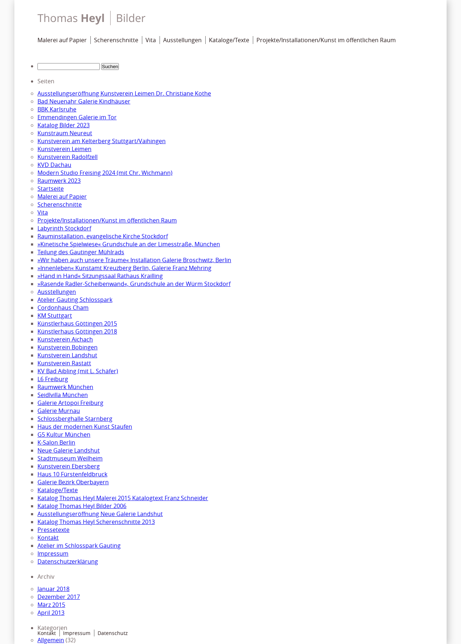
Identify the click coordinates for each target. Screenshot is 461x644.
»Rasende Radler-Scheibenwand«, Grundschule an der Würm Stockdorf (133, 284)
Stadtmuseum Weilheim (70, 458)
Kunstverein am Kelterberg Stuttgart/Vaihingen (101, 141)
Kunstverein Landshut (67, 355)
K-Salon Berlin (56, 442)
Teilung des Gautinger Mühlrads (80, 252)
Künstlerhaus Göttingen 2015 (77, 323)
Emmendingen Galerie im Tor (77, 117)
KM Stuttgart (54, 315)
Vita (151, 40)
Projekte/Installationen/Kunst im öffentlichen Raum (326, 40)
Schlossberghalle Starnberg (74, 419)
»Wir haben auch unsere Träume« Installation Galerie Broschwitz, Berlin (134, 260)
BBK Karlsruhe (56, 109)
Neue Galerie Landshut (68, 450)
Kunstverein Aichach (65, 339)
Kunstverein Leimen (64, 149)
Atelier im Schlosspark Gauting (79, 546)
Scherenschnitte (116, 40)
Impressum (52, 553)
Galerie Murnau (58, 411)
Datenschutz (113, 633)
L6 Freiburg (52, 379)
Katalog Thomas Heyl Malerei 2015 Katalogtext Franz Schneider (122, 498)
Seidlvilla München (62, 395)
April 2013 (50, 613)
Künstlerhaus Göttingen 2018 (77, 331)
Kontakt (48, 538)
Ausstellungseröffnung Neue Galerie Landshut (100, 514)
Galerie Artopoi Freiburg (70, 403)
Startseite (50, 189)
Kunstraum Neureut (64, 133)
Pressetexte (53, 530)
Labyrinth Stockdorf (64, 228)
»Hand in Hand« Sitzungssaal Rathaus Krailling (100, 276)
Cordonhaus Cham (63, 308)
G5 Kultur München (63, 434)
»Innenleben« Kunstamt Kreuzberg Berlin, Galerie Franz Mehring (124, 268)
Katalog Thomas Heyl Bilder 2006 (81, 506)
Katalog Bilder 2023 (63, 125)
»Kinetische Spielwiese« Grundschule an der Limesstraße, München (128, 244)
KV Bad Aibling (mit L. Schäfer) (77, 371)
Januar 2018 (53, 589)
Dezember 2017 (58, 597)
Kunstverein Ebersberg (68, 466)
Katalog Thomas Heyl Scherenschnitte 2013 (96, 522)
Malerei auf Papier (62, 40)
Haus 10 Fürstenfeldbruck (72, 474)
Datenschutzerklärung (67, 561)
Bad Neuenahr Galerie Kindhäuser (83, 101)
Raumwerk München (65, 387)
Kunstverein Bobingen (67, 347)
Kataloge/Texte (229, 40)
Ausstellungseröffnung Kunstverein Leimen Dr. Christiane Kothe (124, 93)
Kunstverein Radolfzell (67, 157)
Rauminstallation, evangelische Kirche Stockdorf (102, 236)
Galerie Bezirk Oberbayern (73, 482)
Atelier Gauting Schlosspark (74, 300)
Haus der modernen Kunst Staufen (84, 427)
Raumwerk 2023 (59, 181)
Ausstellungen (182, 40)
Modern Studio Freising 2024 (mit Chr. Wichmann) (105, 173)
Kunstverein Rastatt (64, 363)
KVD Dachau (54, 165)
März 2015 (51, 605)
